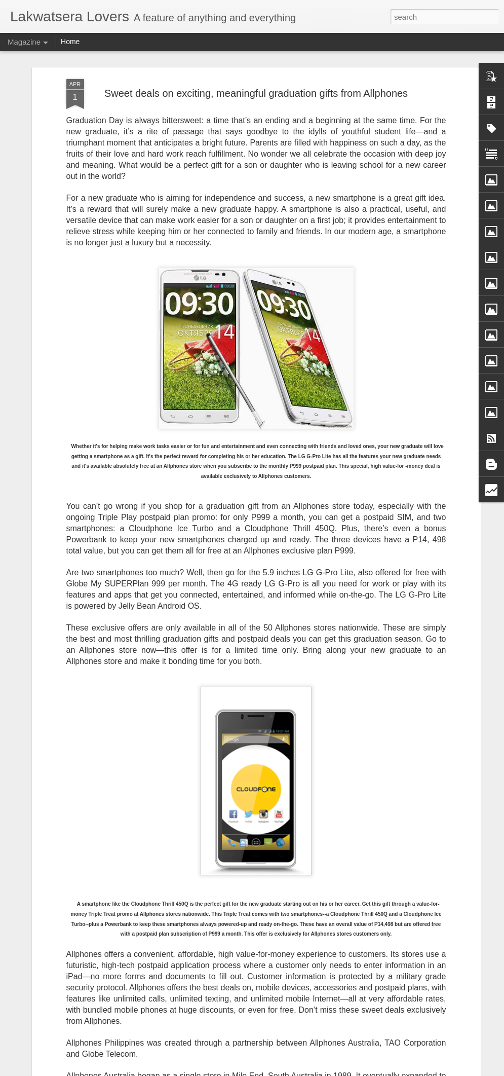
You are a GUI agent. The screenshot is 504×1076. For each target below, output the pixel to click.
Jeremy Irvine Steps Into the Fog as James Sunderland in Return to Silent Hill (234, 954)
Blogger (297, 1070)
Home (70, 42)
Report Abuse (327, 1070)
